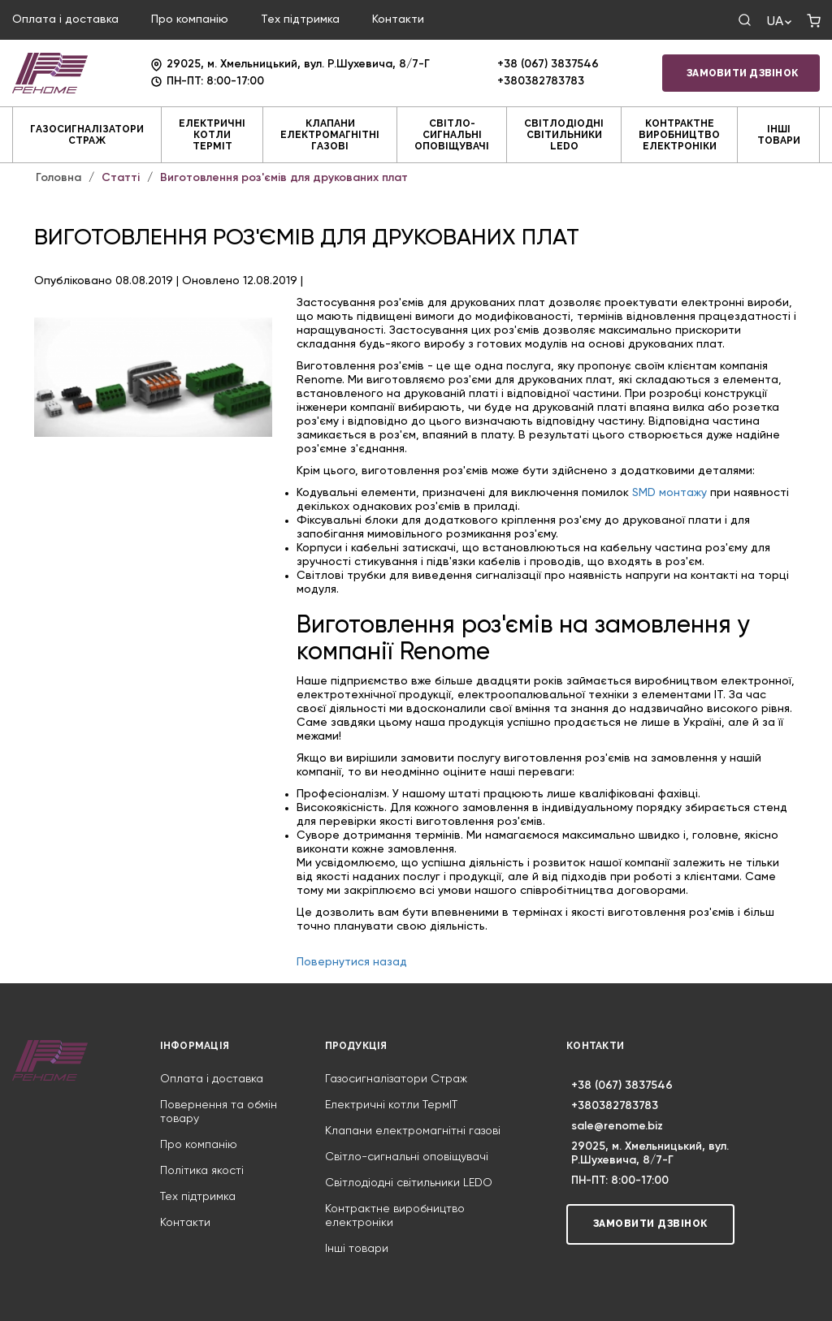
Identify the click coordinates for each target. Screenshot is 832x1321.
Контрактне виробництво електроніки (679, 135)
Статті (121, 177)
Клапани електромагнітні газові (329, 135)
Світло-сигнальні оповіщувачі (451, 135)
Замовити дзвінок (743, 73)
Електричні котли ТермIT (212, 135)
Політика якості (202, 1170)
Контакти (398, 19)
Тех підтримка (300, 19)
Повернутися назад (352, 962)
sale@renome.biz (617, 1126)
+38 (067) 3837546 (548, 64)
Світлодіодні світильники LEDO (564, 135)
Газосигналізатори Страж (87, 134)
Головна (58, 177)
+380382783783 (540, 81)
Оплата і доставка (65, 19)
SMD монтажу (669, 493)
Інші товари (778, 134)
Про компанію (189, 19)
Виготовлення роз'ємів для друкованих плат (284, 177)
